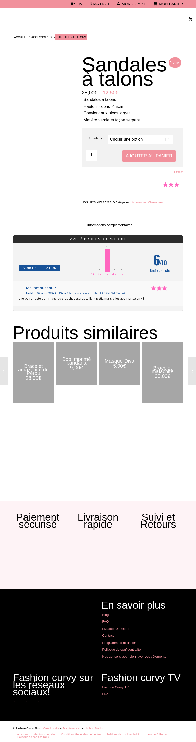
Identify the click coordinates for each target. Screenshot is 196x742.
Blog (105, 615)
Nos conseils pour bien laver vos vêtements (134, 656)
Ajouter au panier (149, 155)
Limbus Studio (94, 728)
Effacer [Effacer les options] (178, 172)
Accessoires (138, 202)
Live (105, 694)
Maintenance (71, 728)
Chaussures (155, 202)
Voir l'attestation (39, 268)
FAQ (105, 621)
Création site (51, 728)
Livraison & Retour (115, 629)
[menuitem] (78, 4)
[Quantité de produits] (91, 155)
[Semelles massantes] (192, 371)
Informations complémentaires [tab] (109, 225)
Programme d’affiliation (119, 643)
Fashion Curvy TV (115, 687)
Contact (108, 635)
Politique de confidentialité (121, 649)
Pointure (96, 138)
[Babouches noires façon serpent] (4, 371)
